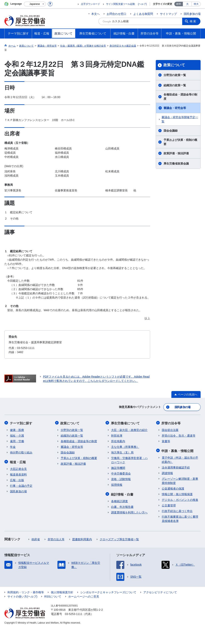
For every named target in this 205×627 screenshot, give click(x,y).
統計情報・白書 (122, 493)
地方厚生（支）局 (122, 451)
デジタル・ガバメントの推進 (180, 498)
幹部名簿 (116, 435)
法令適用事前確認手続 (176, 466)
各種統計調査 (119, 500)
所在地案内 (118, 440)
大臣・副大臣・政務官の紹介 (129, 429)
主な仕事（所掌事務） (125, 446)
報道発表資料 (18, 473)
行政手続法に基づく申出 (177, 510)
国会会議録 (171, 130)
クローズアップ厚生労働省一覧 (119, 538)
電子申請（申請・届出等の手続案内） (180, 458)
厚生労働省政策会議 (176, 163)
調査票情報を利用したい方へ (129, 511)
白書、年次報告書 (122, 505)
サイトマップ (168, 13)
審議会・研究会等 (175, 108)
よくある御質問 (143, 13)
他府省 (35, 538)
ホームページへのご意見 (83, 595)
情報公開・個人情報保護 (177, 493)
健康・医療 (17, 429)
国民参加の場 (192, 13)
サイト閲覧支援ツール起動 (120, 4)
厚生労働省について (125, 422)
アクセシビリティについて (160, 591)
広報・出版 (17, 479)
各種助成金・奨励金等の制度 (180, 96)
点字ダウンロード (90, 4)
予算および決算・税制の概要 (180, 142)
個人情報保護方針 (62, 591)
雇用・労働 (17, 440)
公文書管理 (169, 504)
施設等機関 (118, 467)
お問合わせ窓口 (116, 13)
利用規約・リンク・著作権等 (25, 591)
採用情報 (116, 484)
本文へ (95, 13)
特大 (196, 4)
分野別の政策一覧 (175, 75)
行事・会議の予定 (21, 484)
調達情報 (167, 472)
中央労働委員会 (121, 473)
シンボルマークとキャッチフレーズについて (108, 591)
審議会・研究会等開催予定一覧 (180, 119)
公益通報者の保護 (173, 487)
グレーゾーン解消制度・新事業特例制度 (180, 480)
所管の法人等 (56, 538)
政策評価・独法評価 (176, 153)
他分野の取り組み (21, 451)
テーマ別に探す (21, 422)
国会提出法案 (170, 429)
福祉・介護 (17, 435)
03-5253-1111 (73, 613)
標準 (178, 4)
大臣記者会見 (18, 467)
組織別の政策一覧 (175, 85)
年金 (13, 446)
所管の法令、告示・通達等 (178, 435)
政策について (174, 65)
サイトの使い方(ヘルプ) (22, 595)
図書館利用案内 (82, 538)
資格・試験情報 (121, 478)
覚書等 (166, 440)
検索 (193, 21)
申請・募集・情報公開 (178, 450)
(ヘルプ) (142, 4)
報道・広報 (18, 461)
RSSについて (52, 595)
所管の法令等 (171, 422)
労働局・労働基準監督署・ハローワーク (129, 459)
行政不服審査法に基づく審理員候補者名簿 (180, 517)
